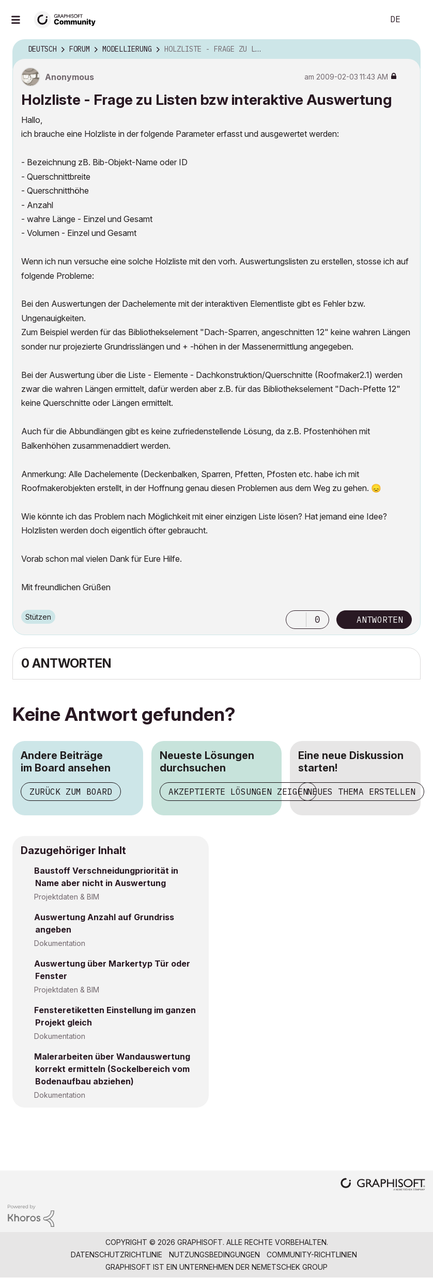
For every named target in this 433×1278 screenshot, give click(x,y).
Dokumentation (59, 943)
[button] (296, 619)
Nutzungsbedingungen (214, 1254)
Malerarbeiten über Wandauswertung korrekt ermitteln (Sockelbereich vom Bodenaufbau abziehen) (112, 1068)
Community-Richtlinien (312, 1254)
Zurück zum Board (70, 791)
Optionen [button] (406, 49)
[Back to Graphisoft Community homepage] (68, 18)
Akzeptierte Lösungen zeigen (238, 791)
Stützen (38, 616)
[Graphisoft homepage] (383, 1185)
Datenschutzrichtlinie (116, 1254)
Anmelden (416, 19)
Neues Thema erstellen (361, 791)
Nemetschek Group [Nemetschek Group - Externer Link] (290, 1267)
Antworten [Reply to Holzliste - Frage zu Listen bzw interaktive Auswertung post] (380, 619)
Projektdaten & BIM (66, 896)
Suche (364, 19)
